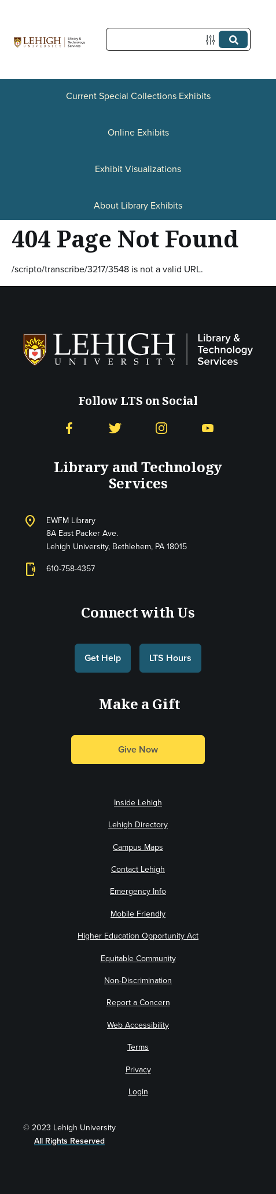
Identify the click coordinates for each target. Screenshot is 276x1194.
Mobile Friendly (138, 914)
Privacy (138, 1070)
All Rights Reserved (69, 1141)
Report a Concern (138, 1002)
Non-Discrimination (138, 980)
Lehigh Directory (138, 825)
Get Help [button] (102, 657)
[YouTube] (208, 428)
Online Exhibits (138, 132)
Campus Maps (138, 847)
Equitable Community (138, 958)
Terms (138, 1047)
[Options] (212, 40)
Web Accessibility (138, 1025)
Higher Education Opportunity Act (138, 936)
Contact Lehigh (138, 869)
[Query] (178, 39)
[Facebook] (69, 428)
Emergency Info (138, 891)
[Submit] (233, 39)
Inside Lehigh (138, 803)
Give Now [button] (138, 749)
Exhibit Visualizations (138, 169)
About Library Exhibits (138, 205)
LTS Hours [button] (170, 657)
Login (138, 1092)
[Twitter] (115, 428)
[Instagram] (161, 428)
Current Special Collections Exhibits (138, 96)
